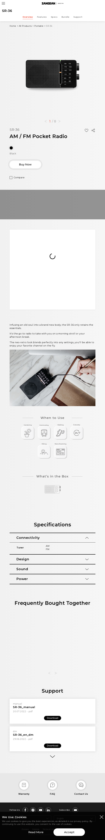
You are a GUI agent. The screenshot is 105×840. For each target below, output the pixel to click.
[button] (46, 121)
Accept (69, 832)
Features (42, 17)
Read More (35, 832)
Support (77, 17)
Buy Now (25, 164)
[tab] (52, 538)
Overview (28, 17)
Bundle (65, 17)
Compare (19, 177)
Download (52, 718)
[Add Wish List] (86, 130)
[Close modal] (101, 816)
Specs (54, 17)
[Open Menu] (3, 3)
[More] (52, 756)
